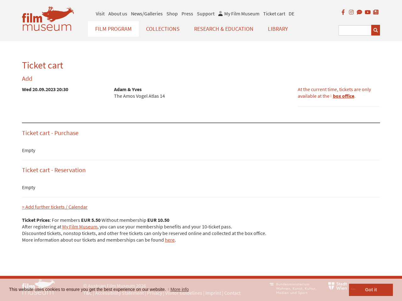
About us (117, 13)
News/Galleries (147, 13)
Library (278, 28)
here (170, 240)
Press (187, 13)
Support (206, 13)
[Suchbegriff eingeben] (355, 30)
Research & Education (223, 28)
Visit (100, 13)
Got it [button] (371, 289)
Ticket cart (274, 13)
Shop (172, 13)
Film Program (113, 28)
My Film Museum (79, 226)
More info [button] (180, 289)
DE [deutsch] (291, 13)
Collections (163, 28)
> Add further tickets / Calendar (55, 207)
